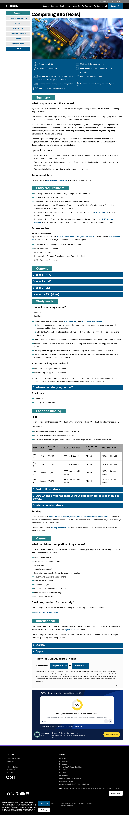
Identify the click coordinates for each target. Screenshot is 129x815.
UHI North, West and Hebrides (70, 767)
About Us (76, 6)
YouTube (22, 793)
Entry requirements (18, 18)
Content (18, 23)
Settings (44, 810)
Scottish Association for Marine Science (74, 784)
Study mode (18, 28)
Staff (112, 1)
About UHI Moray (13, 758)
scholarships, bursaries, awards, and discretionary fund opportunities (79, 517)
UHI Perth (62, 773)
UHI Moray (63, 764)
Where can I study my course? (53, 387)
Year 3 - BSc (41, 288)
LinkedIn (28, 793)
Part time (100, 64)
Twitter (12, 793)
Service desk (116, 793)
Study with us (65, 6)
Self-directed (61, 88)
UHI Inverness (64, 761)
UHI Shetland (64, 775)
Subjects (54, 6)
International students (48, 505)
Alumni (119, 1)
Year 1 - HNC (42, 275)
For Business (86, 6)
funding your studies (60, 528)
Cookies (9, 773)
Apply (18, 49)
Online (70, 84)
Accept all (44, 803)
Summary (18, 13)
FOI (7, 764)
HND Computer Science (91, 322)
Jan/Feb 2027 (80, 666)
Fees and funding (18, 34)
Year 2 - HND (42, 281)
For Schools (98, 6)
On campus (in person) (59, 84)
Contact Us (115, 6)
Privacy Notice (12, 767)
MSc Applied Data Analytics (46, 612)
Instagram (17, 793)
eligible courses (71, 630)
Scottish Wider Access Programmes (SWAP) (76, 236)
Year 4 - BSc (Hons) (46, 294)
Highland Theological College (70, 778)
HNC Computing (101, 212)
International (18, 44)
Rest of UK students (46, 489)
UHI (60, 788)
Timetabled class (49, 88)
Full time (93, 64)
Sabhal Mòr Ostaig (66, 781)
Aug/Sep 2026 (59, 666)
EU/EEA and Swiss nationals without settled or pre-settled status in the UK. (76, 497)
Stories (39, 645)
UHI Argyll (62, 758)
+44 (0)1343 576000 (67, 805)
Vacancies (10, 761)
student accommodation (56, 180)
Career (18, 39)
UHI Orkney (63, 770)
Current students (103, 1)
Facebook (8, 793)
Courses (46, 6)
